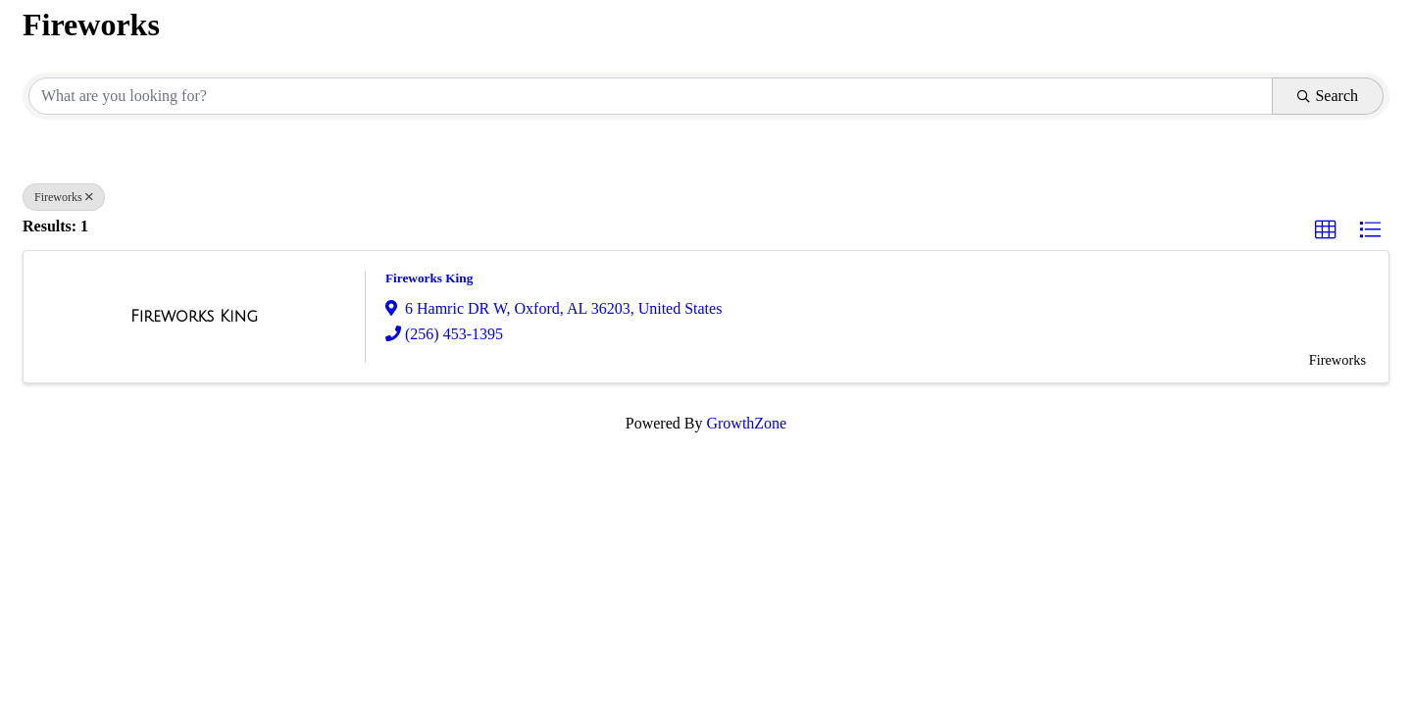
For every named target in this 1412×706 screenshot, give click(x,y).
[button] (1325, 230)
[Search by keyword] (650, 96)
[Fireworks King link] (194, 317)
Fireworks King (429, 278)
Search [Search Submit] (1327, 95)
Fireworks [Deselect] (63, 197)
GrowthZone (746, 423)
